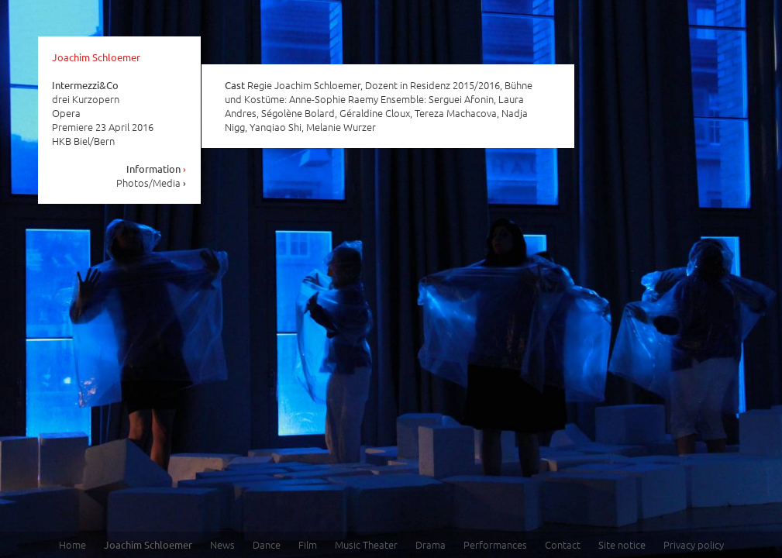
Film (307, 544)
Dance (267, 544)
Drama (430, 544)
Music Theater (366, 544)
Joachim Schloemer (96, 57)
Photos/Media (151, 182)
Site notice (622, 544)
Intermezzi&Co (85, 84)
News (222, 544)
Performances (495, 544)
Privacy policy (693, 544)
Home (72, 544)
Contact (562, 544)
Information (156, 168)
